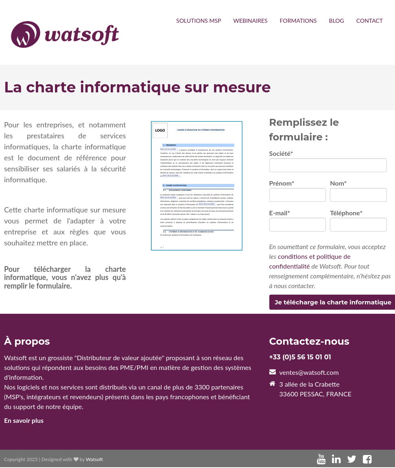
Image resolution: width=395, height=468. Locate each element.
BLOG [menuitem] (336, 20)
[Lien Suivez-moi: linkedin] (336, 460)
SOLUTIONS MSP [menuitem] (198, 20)
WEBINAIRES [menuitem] (251, 20)
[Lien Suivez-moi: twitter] (352, 460)
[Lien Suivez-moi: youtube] (321, 460)
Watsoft (94, 460)
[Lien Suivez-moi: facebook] (367, 460)
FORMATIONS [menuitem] (298, 20)
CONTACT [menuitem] (369, 20)
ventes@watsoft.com (309, 373)
